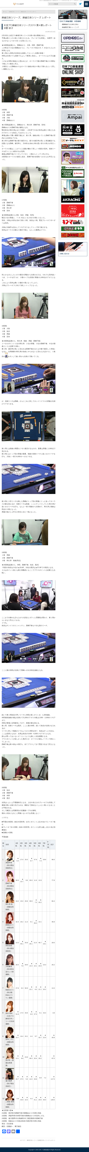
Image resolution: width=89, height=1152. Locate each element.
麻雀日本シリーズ (32, 1140)
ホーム (5, 11)
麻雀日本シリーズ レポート (46, 1140)
